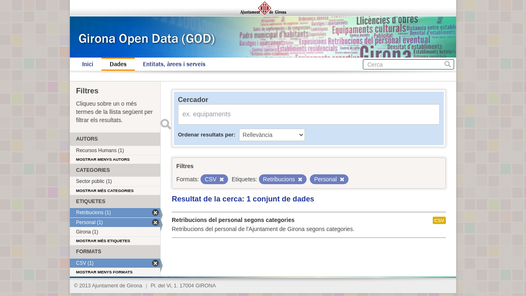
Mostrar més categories (105, 190)
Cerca (447, 64)
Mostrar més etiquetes (103, 240)
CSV (439, 220)
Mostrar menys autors (103, 159)
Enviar (165, 124)
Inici (87, 64)
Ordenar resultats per (205, 135)
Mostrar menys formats (104, 272)
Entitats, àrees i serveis (174, 64)
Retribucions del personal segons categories (233, 220)
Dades (118, 64)
